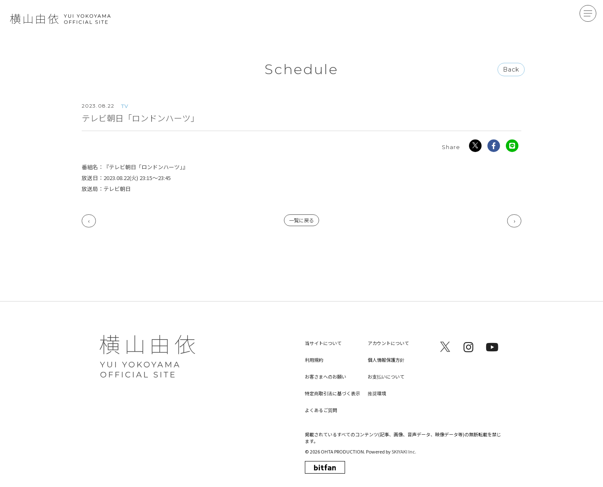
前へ (89, 221)
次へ (514, 221)
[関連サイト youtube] (492, 346)
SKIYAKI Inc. (404, 451)
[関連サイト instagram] (468, 346)
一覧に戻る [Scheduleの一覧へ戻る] (301, 220)
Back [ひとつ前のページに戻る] (511, 70)
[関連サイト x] (445, 346)
